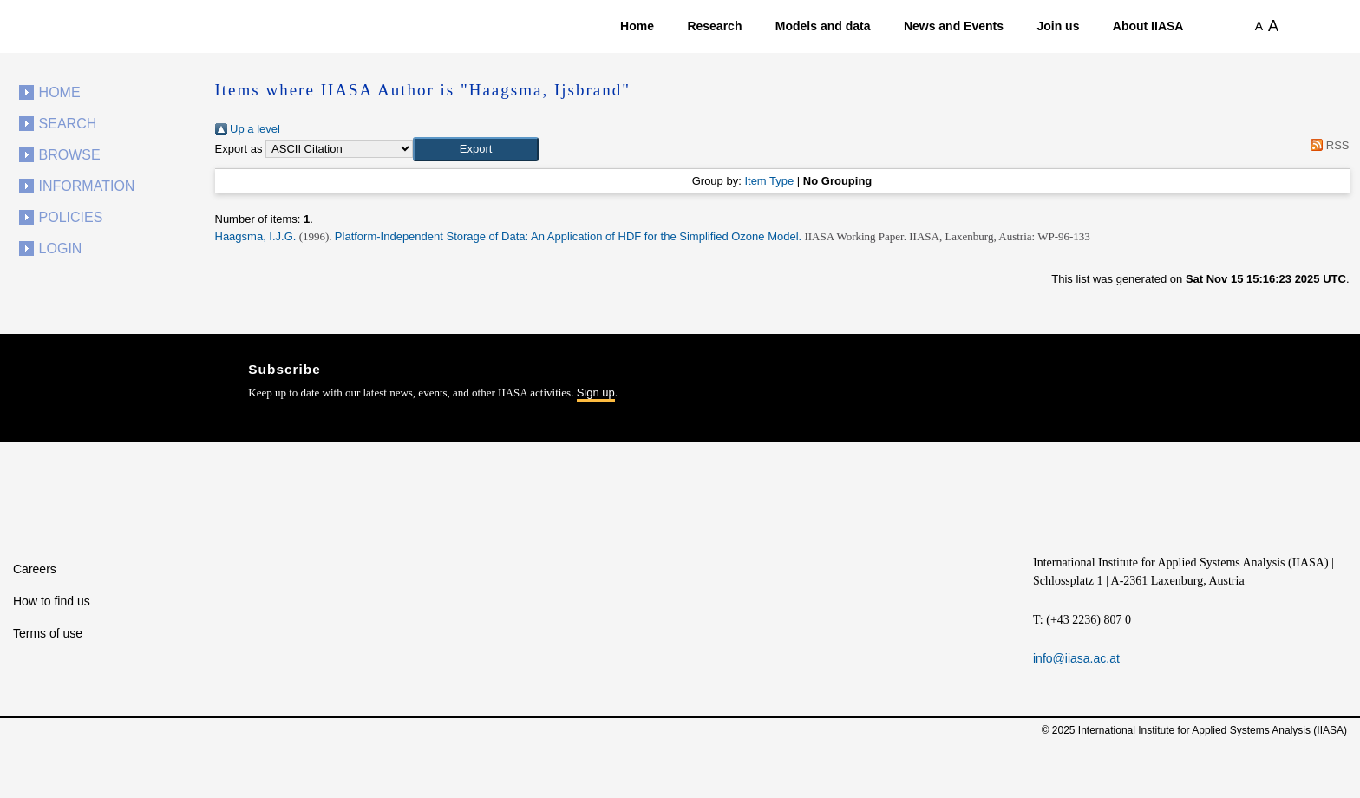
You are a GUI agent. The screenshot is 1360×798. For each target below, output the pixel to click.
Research (714, 26)
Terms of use (47, 633)
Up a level (247, 128)
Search (68, 123)
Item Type (769, 180)
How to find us (51, 601)
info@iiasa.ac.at (1076, 658)
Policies (71, 217)
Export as (239, 148)
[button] (476, 149)
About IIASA (1148, 26)
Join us (1057, 26)
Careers (34, 569)
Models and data (823, 26)
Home (637, 26)
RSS (1327, 145)
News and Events (954, 26)
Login (60, 248)
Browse (70, 154)
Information (87, 186)
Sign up (596, 392)
